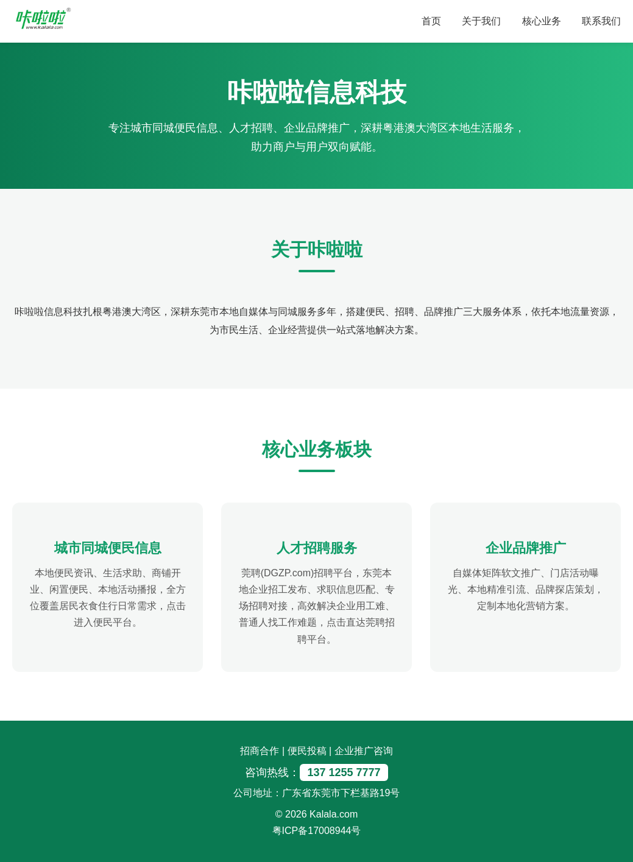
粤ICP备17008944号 (316, 830)
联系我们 (601, 21)
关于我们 (481, 21)
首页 (431, 21)
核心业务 (541, 21)
